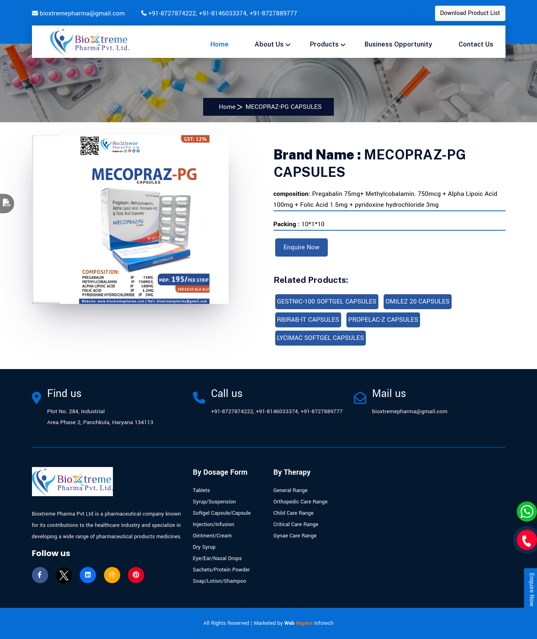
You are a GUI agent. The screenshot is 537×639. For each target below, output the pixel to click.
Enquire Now (302, 247)
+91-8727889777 (273, 13)
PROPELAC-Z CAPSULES (383, 319)
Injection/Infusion (214, 524)
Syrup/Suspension (214, 501)
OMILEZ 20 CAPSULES (418, 301)
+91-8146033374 (223, 13)
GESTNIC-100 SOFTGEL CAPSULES (327, 301)
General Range (291, 490)
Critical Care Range (296, 524)
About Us (269, 44)
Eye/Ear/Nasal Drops (217, 558)
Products (324, 44)
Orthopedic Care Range (301, 501)
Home (219, 44)
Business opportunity (398, 44)
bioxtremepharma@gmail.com (82, 13)
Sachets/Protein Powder (221, 569)
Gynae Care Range (295, 535)
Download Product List (470, 13)
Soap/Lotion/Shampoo (219, 581)
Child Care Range (294, 513)
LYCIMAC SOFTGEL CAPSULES (320, 337)
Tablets (201, 490)
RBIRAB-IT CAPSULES (308, 319)
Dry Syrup (204, 547)
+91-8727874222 (172, 13)
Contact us (475, 44)
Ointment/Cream (212, 535)
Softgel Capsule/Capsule (222, 513)
